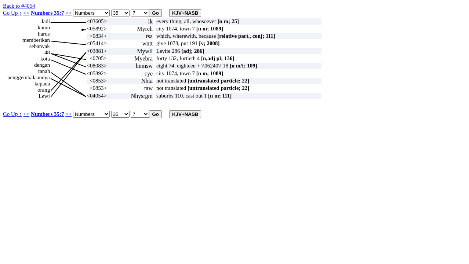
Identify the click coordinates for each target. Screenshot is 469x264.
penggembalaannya (28, 77)
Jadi (45, 21)
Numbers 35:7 (47, 13)
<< (26, 13)
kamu (44, 27)
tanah (44, 71)
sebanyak (39, 46)
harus (44, 34)
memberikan (36, 40)
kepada (42, 84)
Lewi (44, 96)
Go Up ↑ (12, 13)
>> (68, 13)
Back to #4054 (19, 6)
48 (47, 52)
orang (43, 90)
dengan (42, 65)
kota (45, 59)
